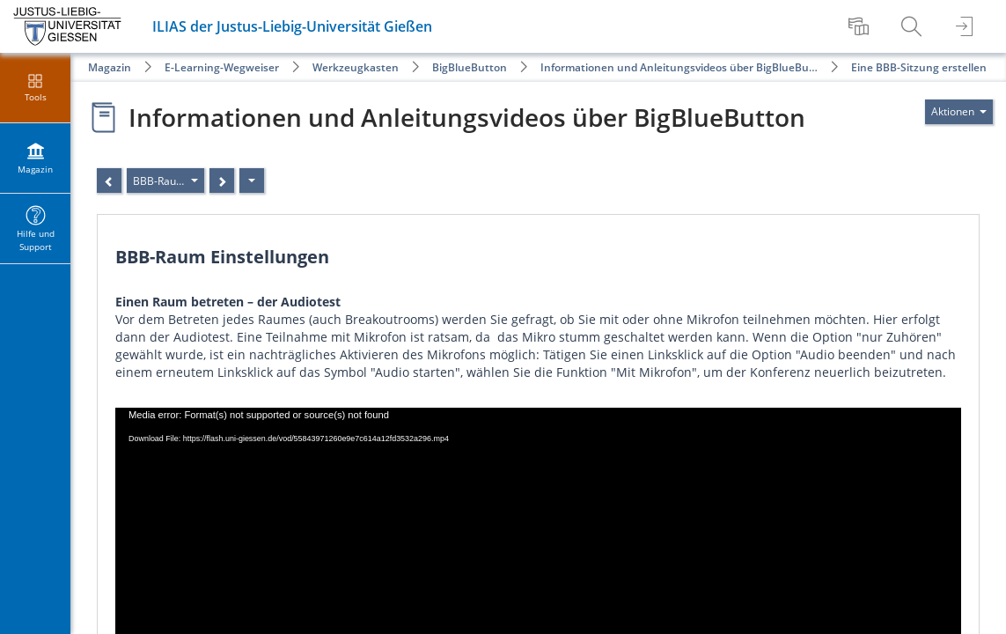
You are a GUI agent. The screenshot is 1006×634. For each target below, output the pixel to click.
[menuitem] (860, 26)
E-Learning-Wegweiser (222, 67)
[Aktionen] (251, 180)
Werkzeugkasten (355, 67)
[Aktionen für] (959, 112)
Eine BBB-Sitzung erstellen (919, 67)
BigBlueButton (469, 67)
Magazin (109, 67)
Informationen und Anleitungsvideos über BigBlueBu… (679, 67)
